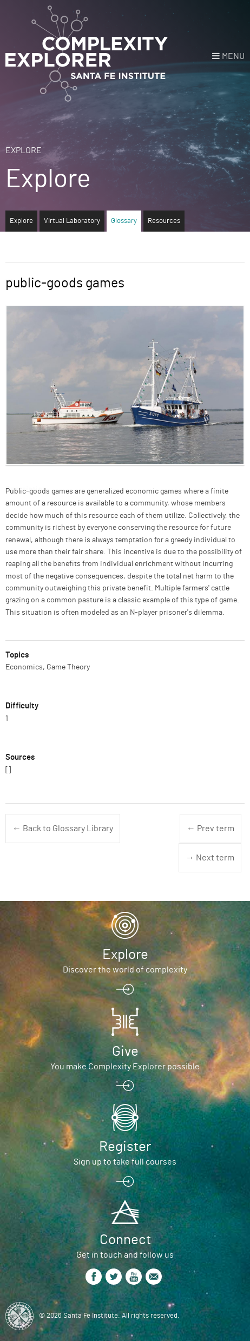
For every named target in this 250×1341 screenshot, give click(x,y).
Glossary (124, 221)
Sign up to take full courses (125, 1162)
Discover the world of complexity (125, 969)
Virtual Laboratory (72, 221)
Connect (125, 1240)
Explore (23, 150)
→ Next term (210, 857)
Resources (164, 221)
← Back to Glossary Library (62, 828)
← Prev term (210, 828)
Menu (233, 56)
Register (125, 1147)
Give (125, 1051)
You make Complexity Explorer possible (125, 1066)
